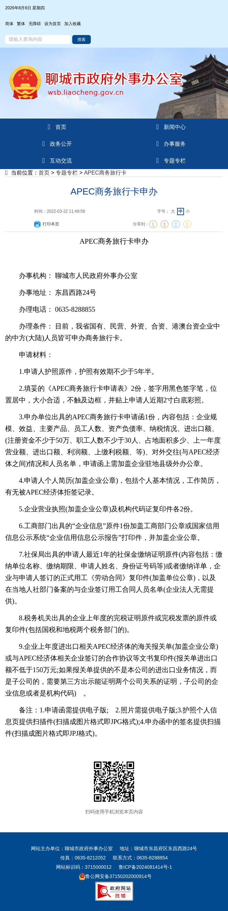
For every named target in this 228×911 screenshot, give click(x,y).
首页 (44, 173)
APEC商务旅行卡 (105, 173)
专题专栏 (67, 173)
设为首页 (52, 23)
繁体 (21, 23)
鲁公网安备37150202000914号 (115, 876)
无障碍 (35, 23)
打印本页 (46, 224)
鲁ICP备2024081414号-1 (145, 867)
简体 (9, 23)
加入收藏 (72, 23)
